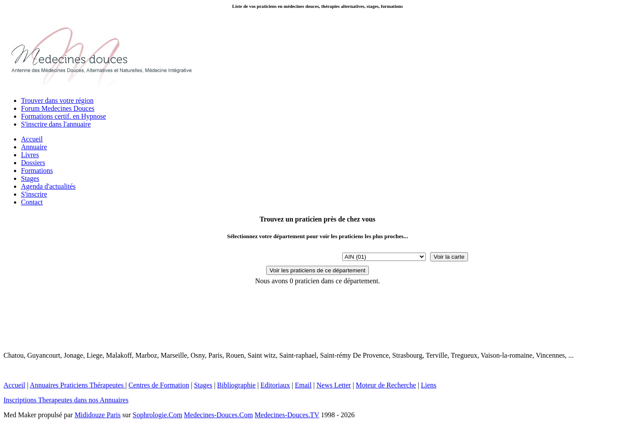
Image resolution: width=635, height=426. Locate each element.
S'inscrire (34, 194)
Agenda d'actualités (48, 186)
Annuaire (34, 147)
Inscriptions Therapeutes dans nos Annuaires (65, 400)
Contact (32, 202)
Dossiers (33, 162)
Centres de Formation (158, 385)
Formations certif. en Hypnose (63, 116)
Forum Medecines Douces (57, 108)
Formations (37, 170)
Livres (30, 154)
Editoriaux (275, 385)
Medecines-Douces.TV (287, 415)
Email (303, 385)
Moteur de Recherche (386, 385)
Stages (30, 178)
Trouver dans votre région (57, 100)
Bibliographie (236, 385)
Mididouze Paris (98, 415)
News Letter (333, 385)
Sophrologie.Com (157, 415)
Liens (429, 385)
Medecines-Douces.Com (218, 415)
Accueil (32, 139)
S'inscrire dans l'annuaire (56, 124)
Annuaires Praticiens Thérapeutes (77, 385)
